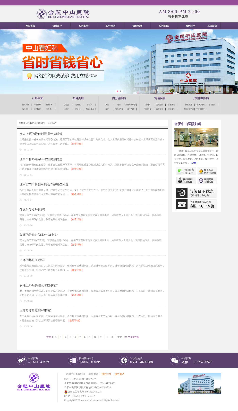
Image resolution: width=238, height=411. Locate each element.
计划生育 (37, 98)
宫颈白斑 (147, 109)
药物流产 (37, 105)
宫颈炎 (147, 105)
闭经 (119, 105)
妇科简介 (57, 26)
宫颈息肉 (159, 105)
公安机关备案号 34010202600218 (83, 391)
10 (95, 337)
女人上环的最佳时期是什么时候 (41, 134)
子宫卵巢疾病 (200, 98)
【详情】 (194, 163)
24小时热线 (141, 360)
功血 (107, 105)
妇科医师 (84, 26)
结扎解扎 (25, 109)
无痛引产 (49, 105)
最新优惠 (93, 374)
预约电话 (119, 374)
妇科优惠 (137, 26)
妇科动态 (110, 26)
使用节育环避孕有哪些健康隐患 (41, 159)
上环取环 (37, 109)
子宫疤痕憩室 (189, 109)
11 (101, 337)
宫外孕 (49, 109)
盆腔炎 (78, 105)
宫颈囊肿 (171, 109)
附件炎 (78, 109)
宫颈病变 (159, 109)
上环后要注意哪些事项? (36, 310)
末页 (119, 337)
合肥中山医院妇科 (36, 123)
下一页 (110, 337)
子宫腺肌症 (200, 109)
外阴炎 (66, 109)
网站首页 (30, 26)
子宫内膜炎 (90, 109)
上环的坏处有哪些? (32, 260)
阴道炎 (66, 105)
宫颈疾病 (159, 98)
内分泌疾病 (119, 98)
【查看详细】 (77, 143)
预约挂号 (190, 26)
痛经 (107, 109)
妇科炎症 (78, 98)
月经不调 (130, 109)
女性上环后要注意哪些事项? (39, 285)
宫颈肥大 (171, 105)
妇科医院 (164, 26)
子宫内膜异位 (200, 105)
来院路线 (212, 26)
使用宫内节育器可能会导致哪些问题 (44, 184)
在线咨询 (39, 360)
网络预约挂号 (90, 360)
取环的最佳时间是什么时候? (39, 235)
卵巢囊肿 (188, 105)
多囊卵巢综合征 (130, 105)
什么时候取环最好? (32, 209)
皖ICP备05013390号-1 (100, 387)
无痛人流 (25, 105)
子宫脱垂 (212, 105)
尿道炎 (89, 105)
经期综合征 (119, 109)
